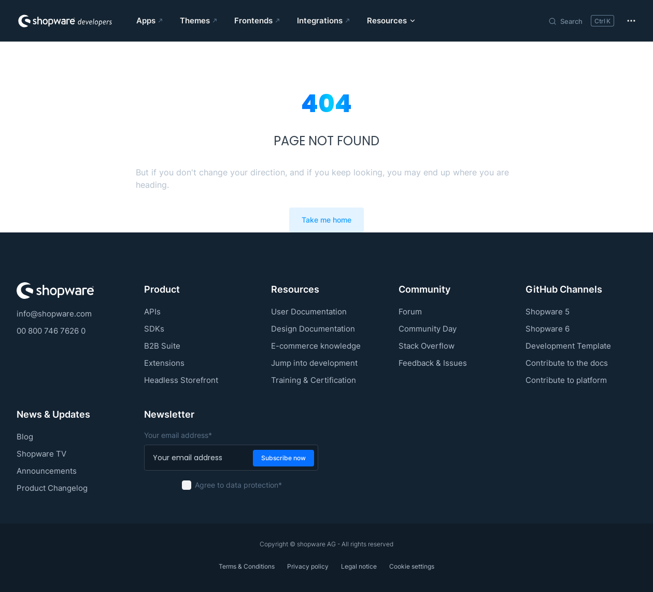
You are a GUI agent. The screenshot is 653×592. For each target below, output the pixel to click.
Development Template (568, 346)
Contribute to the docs (567, 363)
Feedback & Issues (433, 363)
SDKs (154, 329)
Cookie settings (411, 566)
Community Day (428, 329)
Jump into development (314, 363)
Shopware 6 (548, 329)
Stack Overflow (427, 346)
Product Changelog (52, 488)
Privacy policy (308, 566)
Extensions (164, 363)
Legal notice (359, 566)
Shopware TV (41, 454)
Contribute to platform (566, 380)
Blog (25, 437)
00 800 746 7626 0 (51, 331)
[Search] (581, 20)
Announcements (47, 471)
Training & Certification (313, 380)
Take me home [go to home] (326, 220)
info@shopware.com (54, 314)
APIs (152, 311)
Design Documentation (313, 329)
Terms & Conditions (247, 566)
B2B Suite (162, 346)
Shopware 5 (548, 311)
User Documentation (309, 311)
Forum (410, 311)
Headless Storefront (181, 380)
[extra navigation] (631, 21)
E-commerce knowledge (316, 346)
